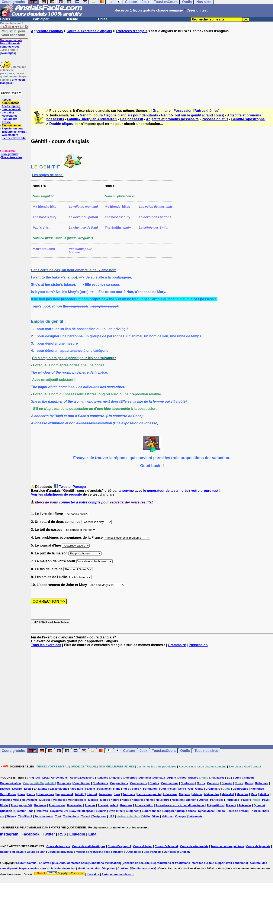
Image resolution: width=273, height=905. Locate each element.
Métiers (93, 799)
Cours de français (58, 846)
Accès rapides (10, 106)
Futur (162, 788)
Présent (231, 805)
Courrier (226, 783)
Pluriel (4, 805)
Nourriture (163, 799)
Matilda (264, 794)
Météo (104, 799)
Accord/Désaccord (82, 777)
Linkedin (77, 834)
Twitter (49, 834)
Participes (216, 799)
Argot (182, 777)
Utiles (102, 19)
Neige (125, 799)
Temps (220, 810)
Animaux (159, 777)
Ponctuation (57, 805)
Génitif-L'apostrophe (248, 119)
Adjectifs (116, 777)
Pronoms (126, 805)
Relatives (42, 810)
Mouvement (29, 799)
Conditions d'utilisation (104, 862)
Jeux (143, 751)
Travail (85, 816)
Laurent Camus (26, 862)
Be (228, 777)
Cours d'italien (142, 846)
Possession (182, 110)
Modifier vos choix (143, 868)
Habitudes (257, 788)
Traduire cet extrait (14, 131)
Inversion (105, 794)
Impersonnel (65, 794)
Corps (201, 783)
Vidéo (146, 816)
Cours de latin (36, 851)
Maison (197, 794)
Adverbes (130, 777)
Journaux (129, 794)
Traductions (71, 816)
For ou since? (132, 788)
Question (6, 810)
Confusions (100, 783)
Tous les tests (44, 816)
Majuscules (211, 794)
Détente (71, 19)
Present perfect (108, 805)
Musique (45, 799)
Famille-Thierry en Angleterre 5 (92, 119)
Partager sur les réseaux (118, 874)
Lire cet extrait (11, 109)
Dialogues (261, 783)
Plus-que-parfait (21, 805)
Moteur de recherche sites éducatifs (99, 851)
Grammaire (161, 110)
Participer (41, 19)
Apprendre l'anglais (47, 31)
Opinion (191, 799)
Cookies (123, 868)
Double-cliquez (61, 124)
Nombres (138, 799)
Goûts (199, 788)
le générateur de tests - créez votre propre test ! (181, 490)
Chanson (248, 777)
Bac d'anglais (152, 851)
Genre (182, 788)
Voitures (167, 816)
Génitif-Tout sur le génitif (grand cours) (192, 115)
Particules (232, 799)
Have (21, 794)
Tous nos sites (206, 751)
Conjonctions (119, 783)
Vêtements (196, 816)
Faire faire (76, 788)
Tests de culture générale (227, 846)
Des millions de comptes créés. (11, 43)
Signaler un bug (12, 128)
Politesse (40, 805)
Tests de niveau (237, 810)
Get (190, 788)
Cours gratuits (13, 751)
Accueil (6, 99)
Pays (265, 799)
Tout (58, 816)
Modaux (5, 799)
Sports (101, 810)
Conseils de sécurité (136, 862)
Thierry (11, 816)
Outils (185, 751)
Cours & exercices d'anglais (89, 31)
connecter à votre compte (79, 502)
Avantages (8, 53)
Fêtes (172, 788)
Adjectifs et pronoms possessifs (172, 119)
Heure (31, 794)
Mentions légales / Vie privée (96, 868)
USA (111, 816)
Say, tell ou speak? (82, 810)
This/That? (25, 816)
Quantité (259, 805)
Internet (92, 794)
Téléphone (99, 816)
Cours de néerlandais (194, 846)
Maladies (242, 794)
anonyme (126, 490)
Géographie (240, 788)
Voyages (180, 816)
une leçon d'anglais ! (12, 81)
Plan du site (9, 118)
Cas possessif (131, 119)
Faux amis (104, 788)
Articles (193, 777)
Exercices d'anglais (131, 31)
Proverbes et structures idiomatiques (180, 805)
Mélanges (59, 799)
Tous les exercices (46, 645)
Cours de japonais (258, 846)
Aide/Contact (10, 102)
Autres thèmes (206, 110)
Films (116, 788)
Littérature (170, 794)
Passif (245, 799)
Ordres (203, 799)
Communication (10, 783)
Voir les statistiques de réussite (56, 494)
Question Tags (23, 810)
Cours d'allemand (166, 846)
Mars (254, 794)
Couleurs (213, 783)
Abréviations (59, 777)
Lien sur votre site (14, 138)
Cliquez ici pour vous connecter (13, 32)
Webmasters (10, 134)
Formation (150, 788)
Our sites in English (177, 851)
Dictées (5, 788)
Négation (178, 799)
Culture (129, 751)
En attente (40, 788)
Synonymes (206, 810)
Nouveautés (9, 115)
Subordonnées (151, 810)
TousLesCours (164, 751)
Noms (150, 799)
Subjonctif (132, 810)
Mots (16, 799)
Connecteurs (138, 783)
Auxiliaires (217, 777)
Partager (80, 487)
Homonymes (46, 794)
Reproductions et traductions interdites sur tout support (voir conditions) (199, 862)
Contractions (169, 783)
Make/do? (228, 794)
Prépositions (215, 805)
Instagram (9, 834)
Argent (171, 777)
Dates (249, 783)
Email (93, 834)
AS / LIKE (42, 777)
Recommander (11, 125)
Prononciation (144, 805)
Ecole (28, 788)
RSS (62, 834)
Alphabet (145, 777)
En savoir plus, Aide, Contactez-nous (63, 862)
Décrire (17, 788)
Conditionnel (81, 783)
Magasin (184, 794)
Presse (6, 122)
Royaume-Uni (59, 810)
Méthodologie (77, 799)
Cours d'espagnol (119, 846)
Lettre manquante (149, 794)
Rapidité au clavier (12, 851)
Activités (102, 777)
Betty (236, 777)
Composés (64, 783)
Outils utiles (133, 851)
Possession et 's (215, 119)
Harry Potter (8, 794)
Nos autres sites (11, 157)
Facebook (30, 834)
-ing (31, 777)
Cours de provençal (60, 851)
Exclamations (58, 788)
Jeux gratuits (9, 154)
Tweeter (65, 487)
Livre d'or (8, 112)
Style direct (116, 810)
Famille (90, 788)
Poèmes (90, 805)
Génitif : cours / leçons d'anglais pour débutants (119, 115)
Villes (156, 816)
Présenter (244, 805)
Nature (114, 799)
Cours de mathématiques (88, 846)
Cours (5, 19)
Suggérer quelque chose (179, 810)
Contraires (188, 783)
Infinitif (79, 794)
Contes (154, 783)
